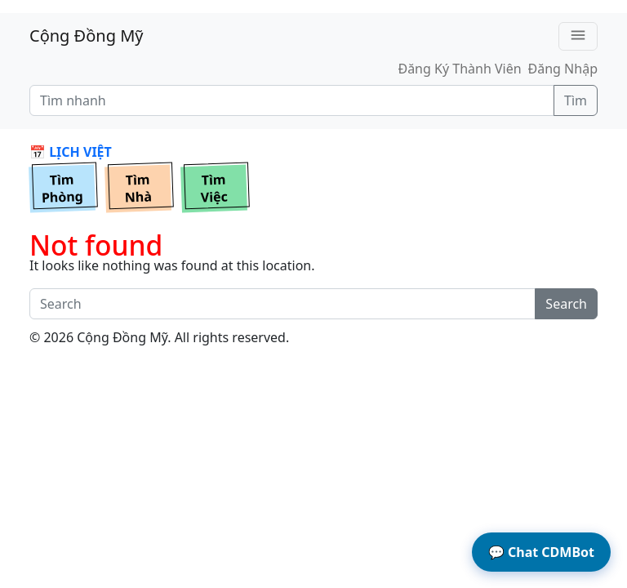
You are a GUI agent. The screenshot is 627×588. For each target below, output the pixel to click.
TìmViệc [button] (214, 189)
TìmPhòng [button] (63, 189)
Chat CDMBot (541, 552)
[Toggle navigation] (578, 36)
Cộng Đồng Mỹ (86, 35)
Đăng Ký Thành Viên (459, 69)
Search (566, 304)
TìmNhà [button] (138, 189)
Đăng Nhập (563, 69)
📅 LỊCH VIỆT (70, 152)
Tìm (575, 100)
